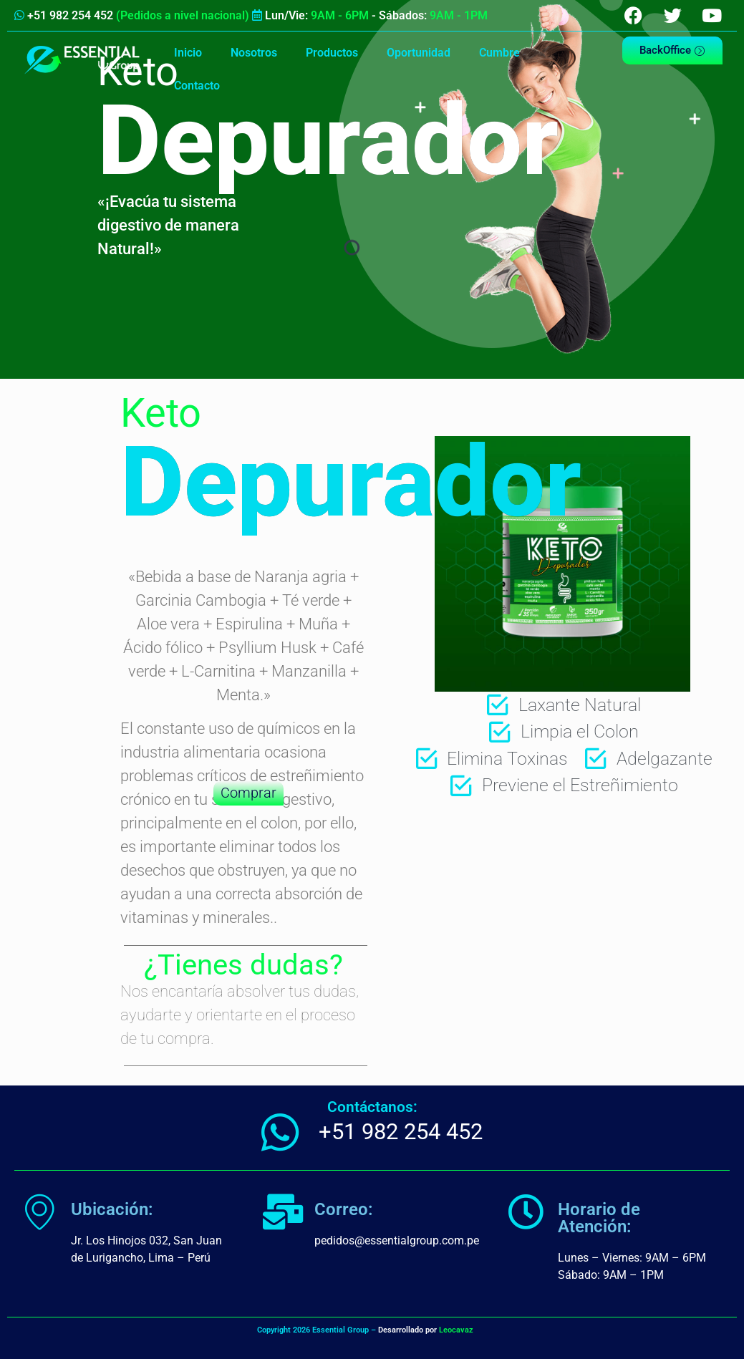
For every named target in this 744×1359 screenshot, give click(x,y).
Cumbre (499, 52)
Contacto (197, 85)
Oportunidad (418, 52)
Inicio (188, 52)
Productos (332, 52)
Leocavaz (456, 1330)
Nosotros (254, 52)
